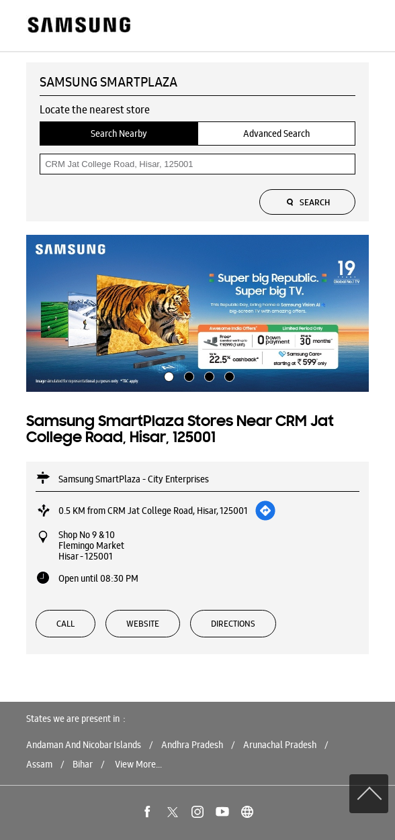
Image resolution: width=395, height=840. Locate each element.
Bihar (83, 764)
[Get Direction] (265, 510)
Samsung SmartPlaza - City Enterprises (133, 479)
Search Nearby (119, 133)
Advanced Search (276, 133)
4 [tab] (227, 375)
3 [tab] (207, 375)
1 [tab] (167, 375)
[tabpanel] (197, 313)
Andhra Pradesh (192, 744)
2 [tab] (187, 375)
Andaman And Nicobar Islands (83, 744)
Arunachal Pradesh (279, 744)
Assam (39, 764)
